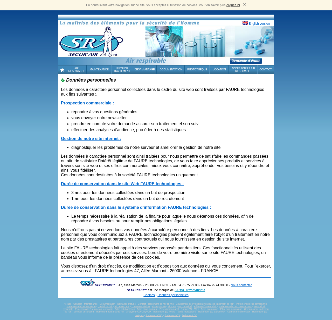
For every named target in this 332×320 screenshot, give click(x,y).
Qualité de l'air (105, 306)
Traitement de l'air (141, 306)
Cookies (149, 295)
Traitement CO (154, 315)
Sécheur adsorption (83, 311)
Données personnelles (172, 295)
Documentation (171, 69)
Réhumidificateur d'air (205, 306)
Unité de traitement (122, 69)
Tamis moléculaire (186, 311)
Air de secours (121, 306)
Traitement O (172, 315)
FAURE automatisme (190, 290)
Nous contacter (241, 285)
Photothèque (197, 69)
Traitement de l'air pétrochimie (251, 304)
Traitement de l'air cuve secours (235, 306)
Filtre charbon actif (169, 309)
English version (256, 23)
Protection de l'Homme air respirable (94, 309)
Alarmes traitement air (238, 311)
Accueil (67, 304)
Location (219, 69)
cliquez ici (233, 5)
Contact (265, 69)
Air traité (172, 306)
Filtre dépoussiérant (147, 309)
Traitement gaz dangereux (211, 311)
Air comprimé (185, 306)
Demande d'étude (126, 304)
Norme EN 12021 (190, 309)
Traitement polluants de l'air (110, 311)
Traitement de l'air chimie (161, 304)
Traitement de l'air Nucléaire (81, 306)
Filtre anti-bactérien (125, 309)
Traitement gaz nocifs (164, 311)
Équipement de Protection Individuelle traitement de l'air (204, 304)
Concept (77, 304)
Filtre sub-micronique (231, 309)
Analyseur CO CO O (138, 311)
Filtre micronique (209, 309)
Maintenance (99, 69)
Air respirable (159, 306)
